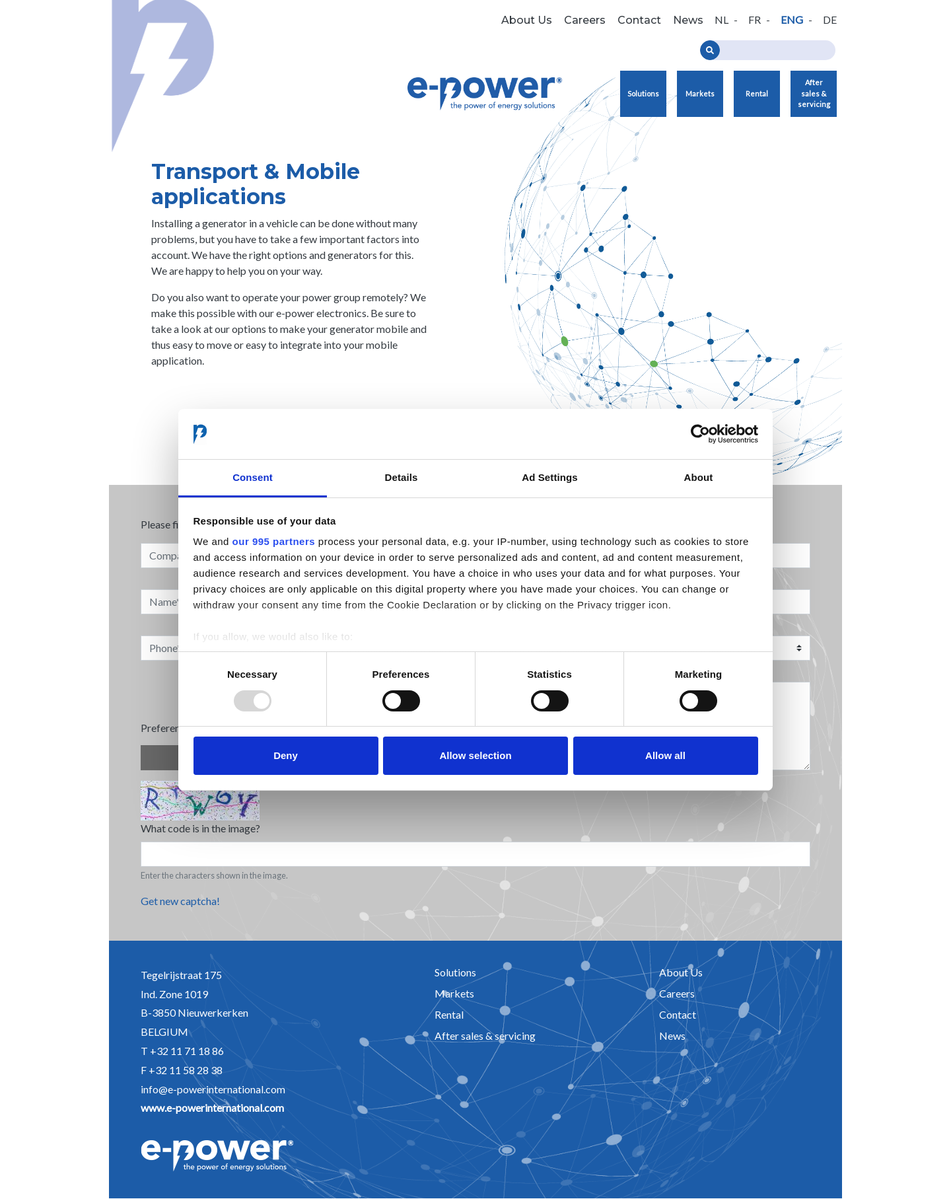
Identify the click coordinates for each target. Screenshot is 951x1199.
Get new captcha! (180, 900)
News (688, 20)
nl (721, 19)
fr (754, 19)
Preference (166, 727)
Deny (285, 755)
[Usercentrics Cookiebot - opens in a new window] (700, 434)
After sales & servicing (814, 93)
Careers (585, 20)
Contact (639, 20)
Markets (700, 93)
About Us (526, 20)
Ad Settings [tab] (549, 477)
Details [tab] (401, 477)
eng (792, 19)
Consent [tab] (252, 477)
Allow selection (475, 755)
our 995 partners (274, 541)
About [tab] (698, 477)
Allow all (665, 755)
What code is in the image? (200, 828)
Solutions (643, 93)
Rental (757, 93)
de (830, 19)
